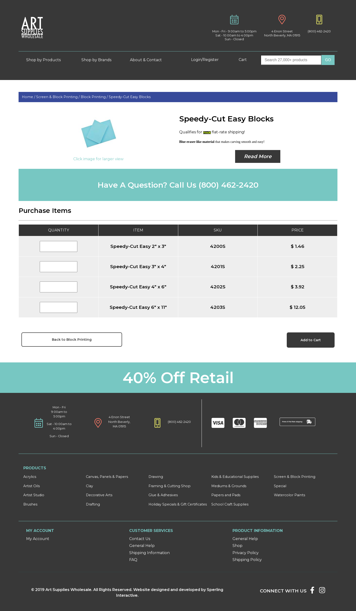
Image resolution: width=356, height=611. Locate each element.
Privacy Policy (245, 553)
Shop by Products (47, 60)
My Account (37, 538)
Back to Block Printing (72, 339)
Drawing (155, 477)
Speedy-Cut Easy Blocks (130, 97)
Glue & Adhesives (163, 495)
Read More (258, 156)
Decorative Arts (99, 495)
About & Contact (149, 60)
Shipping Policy (247, 559)
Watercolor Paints (289, 495)
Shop (237, 545)
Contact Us (139, 538)
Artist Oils (31, 486)
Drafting (93, 504)
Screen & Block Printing (294, 477)
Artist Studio (33, 495)
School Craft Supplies (229, 504)
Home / (29, 97)
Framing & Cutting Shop (169, 486)
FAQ (133, 559)
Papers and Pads (225, 495)
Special (280, 486)
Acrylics (29, 477)
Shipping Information (149, 553)
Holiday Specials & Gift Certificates (177, 504)
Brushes (30, 504)
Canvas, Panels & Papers (107, 477)
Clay (89, 486)
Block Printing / (95, 97)
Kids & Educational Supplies (235, 477)
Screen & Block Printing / (58, 97)
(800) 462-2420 (319, 31)
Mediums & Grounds (228, 486)
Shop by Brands (98, 60)
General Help (142, 545)
